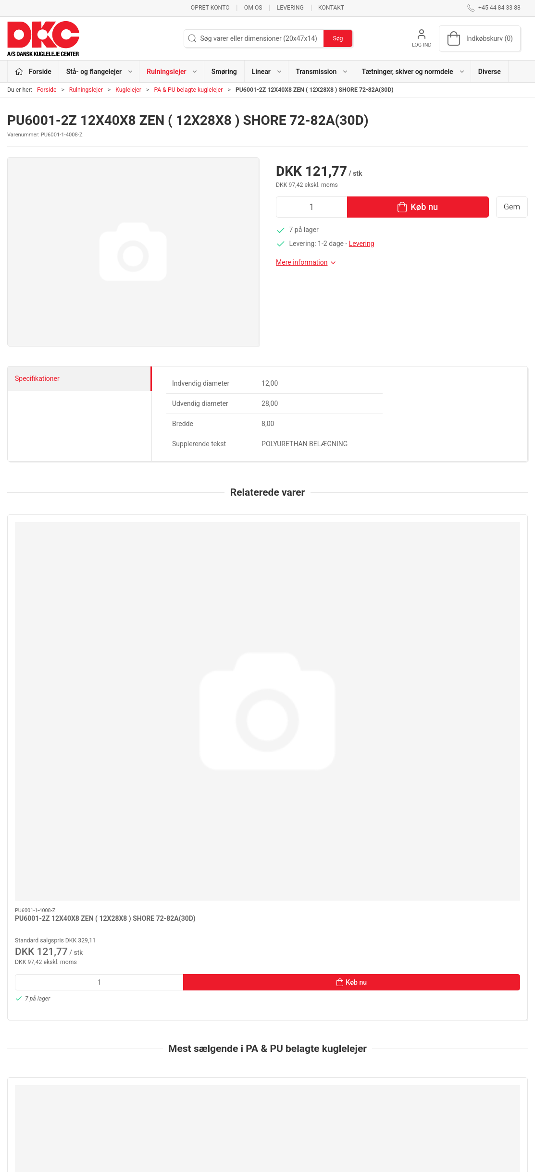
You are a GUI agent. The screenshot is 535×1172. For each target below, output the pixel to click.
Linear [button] (267, 71)
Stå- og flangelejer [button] (100, 71)
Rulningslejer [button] (172, 71)
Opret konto (210, 7)
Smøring (224, 71)
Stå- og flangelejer (214, 1044)
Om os (253, 7)
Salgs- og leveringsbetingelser (410, 1098)
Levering (290, 7)
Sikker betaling (388, 1084)
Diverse (489, 71)
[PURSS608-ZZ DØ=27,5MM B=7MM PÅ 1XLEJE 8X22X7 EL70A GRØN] (69, 829)
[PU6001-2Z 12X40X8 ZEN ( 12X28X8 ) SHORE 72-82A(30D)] (69, 563)
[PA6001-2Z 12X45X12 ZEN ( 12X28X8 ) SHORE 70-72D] (201, 829)
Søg (338, 38)
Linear (196, 1084)
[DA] (43, 38)
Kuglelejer (128, 89)
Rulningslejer (86, 89)
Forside (47, 89)
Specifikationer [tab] (37, 378)
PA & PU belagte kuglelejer (188, 89)
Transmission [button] (322, 71)
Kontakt (331, 7)
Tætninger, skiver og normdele (232, 1112)
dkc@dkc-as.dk (29, 1073)
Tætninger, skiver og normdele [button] (413, 71)
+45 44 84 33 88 (31, 1063)
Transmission (207, 1098)
